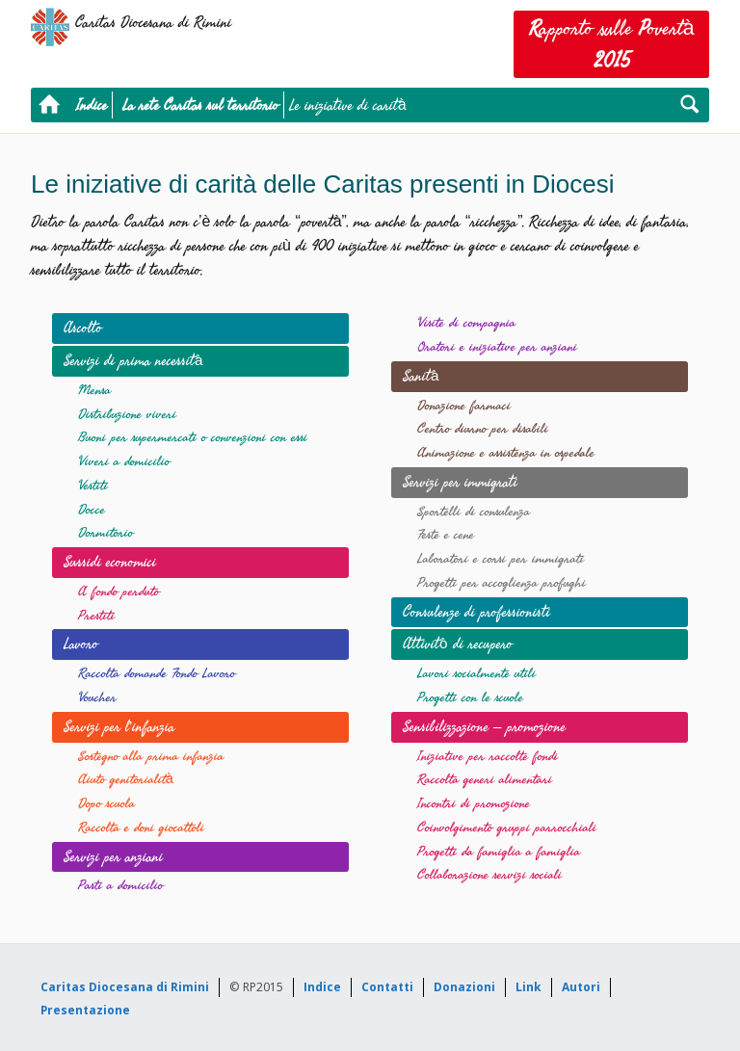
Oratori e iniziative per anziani (497, 347)
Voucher (97, 698)
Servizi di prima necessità (133, 360)
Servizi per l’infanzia (119, 726)
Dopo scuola (106, 804)
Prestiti (96, 616)
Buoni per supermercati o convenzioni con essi (192, 438)
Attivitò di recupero (458, 643)
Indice (91, 105)
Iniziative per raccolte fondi (487, 757)
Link (528, 987)
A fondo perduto (118, 592)
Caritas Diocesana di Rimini (124, 987)
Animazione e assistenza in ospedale (506, 453)
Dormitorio (105, 533)
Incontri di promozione (473, 804)
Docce (91, 510)
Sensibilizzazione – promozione (484, 726)
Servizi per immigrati (460, 481)
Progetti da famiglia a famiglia (498, 852)
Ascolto (83, 327)
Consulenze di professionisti (476, 611)
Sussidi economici (110, 561)
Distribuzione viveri (127, 415)
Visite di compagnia (466, 323)
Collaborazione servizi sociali (489, 875)
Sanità (421, 375)
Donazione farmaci (464, 406)
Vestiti (93, 486)
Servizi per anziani (113, 856)
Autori (581, 987)
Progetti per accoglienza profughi (501, 583)
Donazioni (464, 987)
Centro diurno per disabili (482, 429)
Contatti (387, 987)
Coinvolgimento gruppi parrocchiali (506, 828)
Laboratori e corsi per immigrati (500, 559)
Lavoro (81, 643)
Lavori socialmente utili (476, 674)
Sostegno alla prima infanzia (151, 757)
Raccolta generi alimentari (484, 780)
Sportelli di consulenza (473, 512)
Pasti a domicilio (120, 886)
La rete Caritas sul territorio (200, 105)
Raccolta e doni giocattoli (141, 828)
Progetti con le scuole (470, 698)
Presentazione (85, 1010)
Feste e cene (445, 535)
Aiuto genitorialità (125, 780)
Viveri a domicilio (124, 462)
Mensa (94, 391)
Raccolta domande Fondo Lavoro (156, 674)
